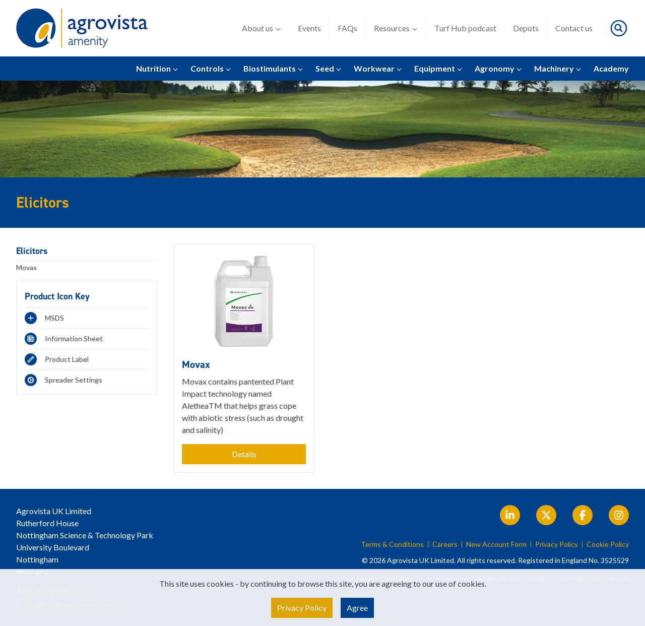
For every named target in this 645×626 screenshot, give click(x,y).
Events (309, 28)
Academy (611, 68)
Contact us (574, 28)
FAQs (347, 28)
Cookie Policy (608, 544)
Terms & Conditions (392, 544)
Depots (526, 28)
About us (261, 28)
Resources (396, 28)
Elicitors (31, 251)
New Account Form (496, 544)
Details (244, 454)
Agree (357, 607)
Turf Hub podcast (465, 28)
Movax (26, 267)
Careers (445, 544)
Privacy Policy (556, 544)
